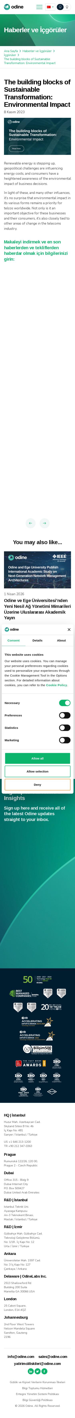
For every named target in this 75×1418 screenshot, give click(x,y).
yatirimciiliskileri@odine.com (37, 1364)
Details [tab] (38, 640)
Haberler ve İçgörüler (37, 51)
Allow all (37, 758)
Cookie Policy (56, 685)
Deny (37, 784)
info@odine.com (21, 1357)
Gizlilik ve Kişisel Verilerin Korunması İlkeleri (37, 1382)
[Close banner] (69, 629)
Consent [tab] (13, 640)
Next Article (45, 523)
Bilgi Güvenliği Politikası (38, 1400)
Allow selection (37, 771)
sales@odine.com (52, 1357)
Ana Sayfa (11, 51)
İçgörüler (10, 55)
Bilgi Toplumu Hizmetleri (37, 1388)
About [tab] (61, 640)
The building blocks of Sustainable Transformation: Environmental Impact (30, 61)
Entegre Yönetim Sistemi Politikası (37, 1394)
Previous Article (31, 523)
